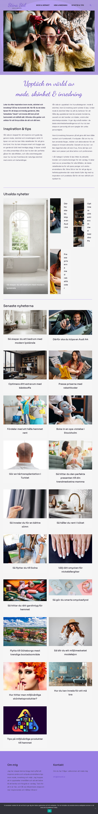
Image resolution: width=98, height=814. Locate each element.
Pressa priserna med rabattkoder (66, 274)
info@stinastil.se (59, 780)
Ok (49, 811)
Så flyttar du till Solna (25, 571)
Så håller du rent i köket (70, 526)
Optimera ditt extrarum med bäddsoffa (89, 224)
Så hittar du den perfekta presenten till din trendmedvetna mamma (70, 481)
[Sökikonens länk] (91, 5)
